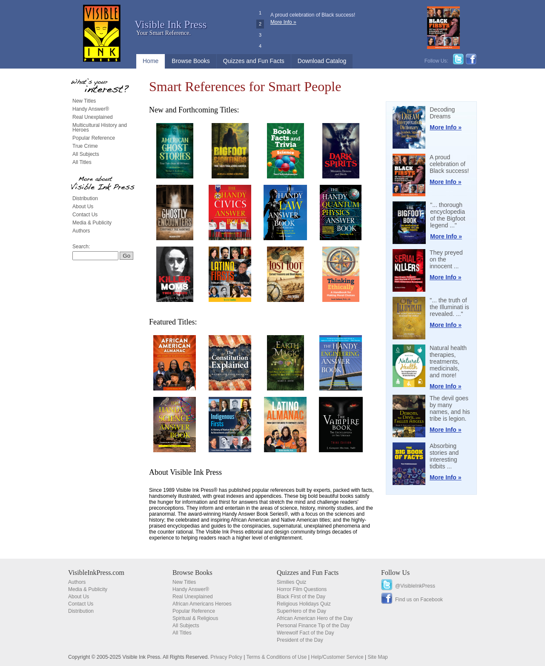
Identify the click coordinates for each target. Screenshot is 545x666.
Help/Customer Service (337, 657)
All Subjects (85, 154)
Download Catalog (322, 60)
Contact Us (85, 215)
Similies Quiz (291, 582)
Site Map (377, 657)
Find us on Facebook (419, 600)
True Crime (85, 146)
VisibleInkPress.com (96, 572)
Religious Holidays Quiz (304, 604)
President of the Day (300, 640)
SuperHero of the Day (301, 611)
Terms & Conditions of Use (276, 657)
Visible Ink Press (171, 24)
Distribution (85, 198)
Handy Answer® (90, 109)
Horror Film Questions (302, 589)
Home (150, 60)
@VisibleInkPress (415, 586)
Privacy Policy (226, 657)
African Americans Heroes (202, 604)
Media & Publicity (92, 223)
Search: (81, 247)
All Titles (82, 162)
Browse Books (190, 60)
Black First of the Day (301, 597)
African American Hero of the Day (315, 618)
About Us (82, 207)
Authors (81, 231)
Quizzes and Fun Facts (253, 60)
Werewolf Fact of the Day (305, 633)
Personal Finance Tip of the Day (313, 626)
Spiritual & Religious (195, 618)
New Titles (84, 101)
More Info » (283, 22)
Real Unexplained (92, 117)
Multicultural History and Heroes (99, 127)
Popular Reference (93, 138)
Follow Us (395, 572)
